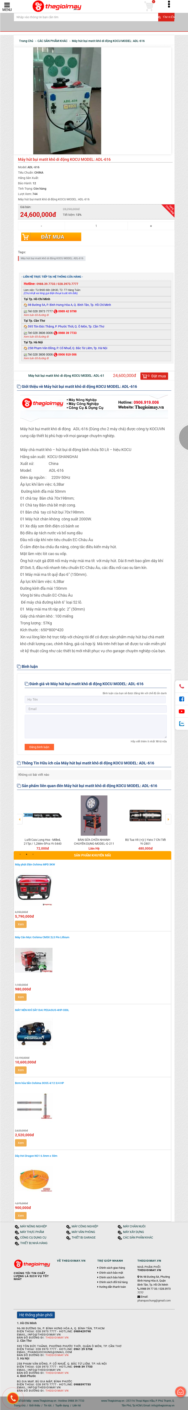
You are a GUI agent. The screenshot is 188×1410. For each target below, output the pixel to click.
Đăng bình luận (39, 747)
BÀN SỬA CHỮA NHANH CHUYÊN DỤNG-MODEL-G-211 (94, 841)
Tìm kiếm (166, 17)
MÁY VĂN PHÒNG (83, 1232)
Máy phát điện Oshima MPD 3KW (35, 864)
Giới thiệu (34, 1405)
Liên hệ (76, 1405)
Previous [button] (20, 816)
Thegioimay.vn (57, 1337)
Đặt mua (52, 237)
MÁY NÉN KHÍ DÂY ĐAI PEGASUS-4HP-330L (42, 1010)
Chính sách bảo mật (111, 1272)
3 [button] (33, 854)
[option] (42, 822)
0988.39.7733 (45, 284)
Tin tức (48, 1405)
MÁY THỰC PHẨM (32, 1232)
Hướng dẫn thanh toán (112, 1286)
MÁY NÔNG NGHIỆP (33, 1226)
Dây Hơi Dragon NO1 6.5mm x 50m (36, 1155)
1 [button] (20, 854)
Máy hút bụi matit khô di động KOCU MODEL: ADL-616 (52, 258)
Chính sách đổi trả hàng (113, 1282)
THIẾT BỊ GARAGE (84, 1237)
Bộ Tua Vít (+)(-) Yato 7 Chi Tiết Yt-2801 (145, 841)
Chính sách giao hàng (112, 1267)
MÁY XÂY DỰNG (133, 1232)
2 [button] (26, 854)
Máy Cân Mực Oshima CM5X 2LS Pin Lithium (42, 937)
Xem (21, 924)
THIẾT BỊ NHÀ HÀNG (34, 1243)
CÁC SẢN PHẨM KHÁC (138, 1237)
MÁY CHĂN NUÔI (134, 1226)
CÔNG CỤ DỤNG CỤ (33, 1237)
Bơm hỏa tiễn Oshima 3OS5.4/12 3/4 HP (39, 1083)
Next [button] (168, 816)
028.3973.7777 (68, 284)
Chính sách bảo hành (111, 1277)
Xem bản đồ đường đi (36, 315)
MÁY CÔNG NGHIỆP (85, 1226)
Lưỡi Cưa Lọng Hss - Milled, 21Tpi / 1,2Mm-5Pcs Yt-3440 (43, 841)
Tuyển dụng (62, 1405)
